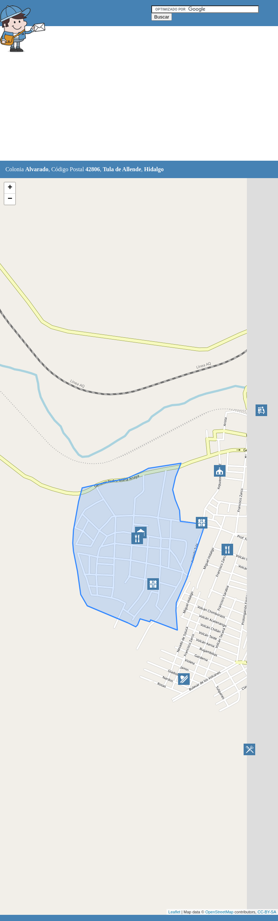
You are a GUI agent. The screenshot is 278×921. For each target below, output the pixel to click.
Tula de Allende (122, 169)
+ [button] (10, 187)
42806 (92, 169)
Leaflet (174, 912)
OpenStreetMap (219, 912)
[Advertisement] (132, 108)
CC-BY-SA (266, 912)
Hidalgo (154, 169)
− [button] (10, 199)
